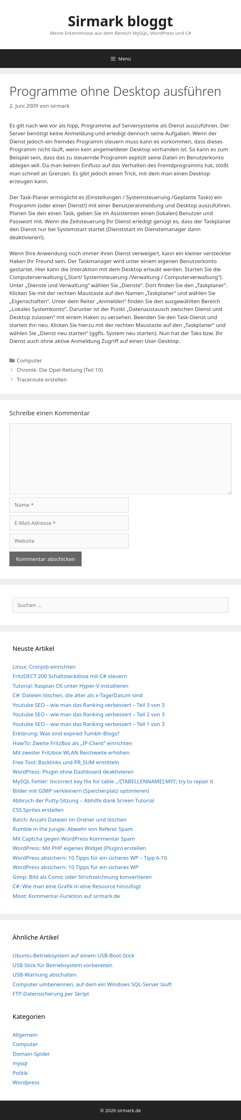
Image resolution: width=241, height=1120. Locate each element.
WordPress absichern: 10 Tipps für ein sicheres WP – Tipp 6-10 (90, 857)
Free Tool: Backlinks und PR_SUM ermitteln (66, 762)
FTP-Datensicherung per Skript (51, 993)
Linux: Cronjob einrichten (44, 666)
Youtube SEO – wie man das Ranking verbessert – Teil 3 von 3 (89, 704)
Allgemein (25, 1034)
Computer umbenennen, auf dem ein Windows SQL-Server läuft (92, 984)
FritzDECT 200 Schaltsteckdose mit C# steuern (70, 676)
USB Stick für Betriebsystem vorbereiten (63, 965)
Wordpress (26, 1082)
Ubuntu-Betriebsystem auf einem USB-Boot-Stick (74, 955)
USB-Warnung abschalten (45, 974)
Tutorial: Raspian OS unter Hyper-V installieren (70, 685)
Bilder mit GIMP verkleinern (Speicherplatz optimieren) (81, 790)
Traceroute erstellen (42, 379)
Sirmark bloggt (120, 20)
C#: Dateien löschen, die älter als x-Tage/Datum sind (77, 695)
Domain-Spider (31, 1053)
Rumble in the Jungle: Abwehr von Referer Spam (73, 828)
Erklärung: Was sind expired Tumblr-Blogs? (66, 733)
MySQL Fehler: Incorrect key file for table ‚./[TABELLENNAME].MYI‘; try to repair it (113, 781)
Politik (20, 1072)
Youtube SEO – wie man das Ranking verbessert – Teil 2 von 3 (89, 714)
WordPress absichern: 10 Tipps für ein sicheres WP (75, 867)
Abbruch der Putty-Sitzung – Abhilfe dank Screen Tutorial (83, 800)
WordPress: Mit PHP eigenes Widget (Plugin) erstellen (79, 848)
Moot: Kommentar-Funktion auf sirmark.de (66, 896)
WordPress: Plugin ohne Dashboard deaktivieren (73, 771)
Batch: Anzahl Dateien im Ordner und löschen (69, 819)
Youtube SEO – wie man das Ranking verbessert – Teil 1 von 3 (89, 724)
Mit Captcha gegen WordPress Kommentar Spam (74, 838)
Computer (29, 360)
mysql (20, 1063)
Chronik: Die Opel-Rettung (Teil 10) (60, 369)
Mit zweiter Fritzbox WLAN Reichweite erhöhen (71, 752)
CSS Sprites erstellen (38, 809)
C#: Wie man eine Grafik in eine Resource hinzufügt (77, 886)
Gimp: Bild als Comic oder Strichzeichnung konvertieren (82, 876)
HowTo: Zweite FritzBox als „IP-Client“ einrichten (72, 743)
